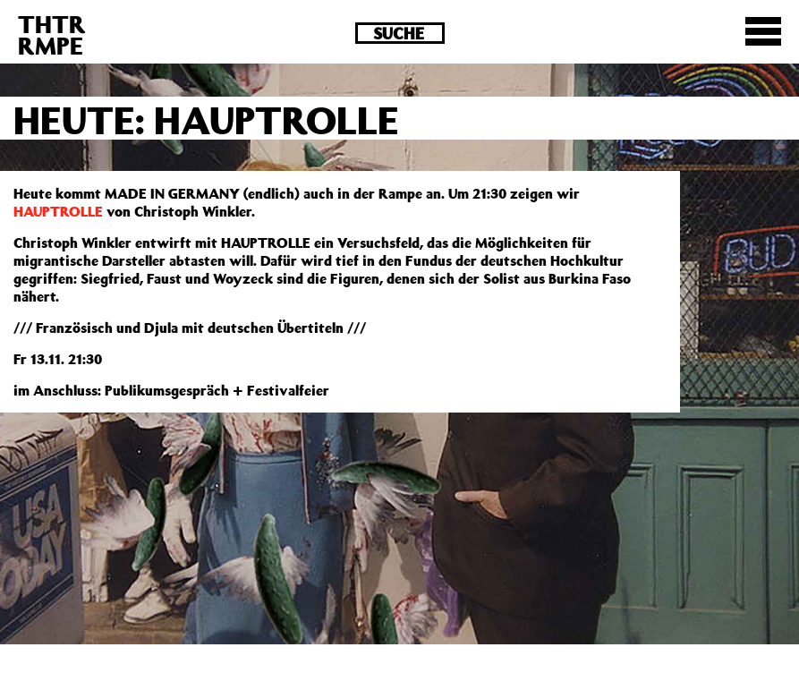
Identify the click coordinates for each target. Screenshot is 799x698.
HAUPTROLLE (58, 211)
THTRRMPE (52, 34)
